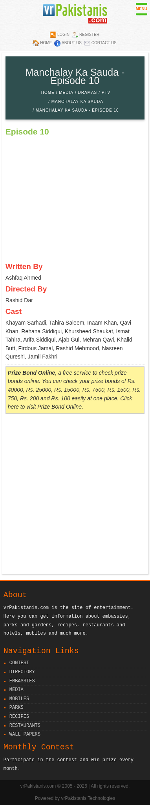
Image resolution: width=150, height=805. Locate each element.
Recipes (19, 716)
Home (46, 43)
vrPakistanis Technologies (88, 798)
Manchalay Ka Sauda (77, 101)
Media (66, 92)
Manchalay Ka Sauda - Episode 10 (77, 110)
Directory (22, 672)
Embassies (22, 681)
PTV (106, 92)
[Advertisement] (75, 495)
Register (89, 34)
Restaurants (24, 726)
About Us (72, 43)
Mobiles (19, 699)
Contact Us (104, 43)
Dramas (87, 92)
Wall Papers (24, 734)
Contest (19, 663)
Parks (16, 707)
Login (63, 34)
